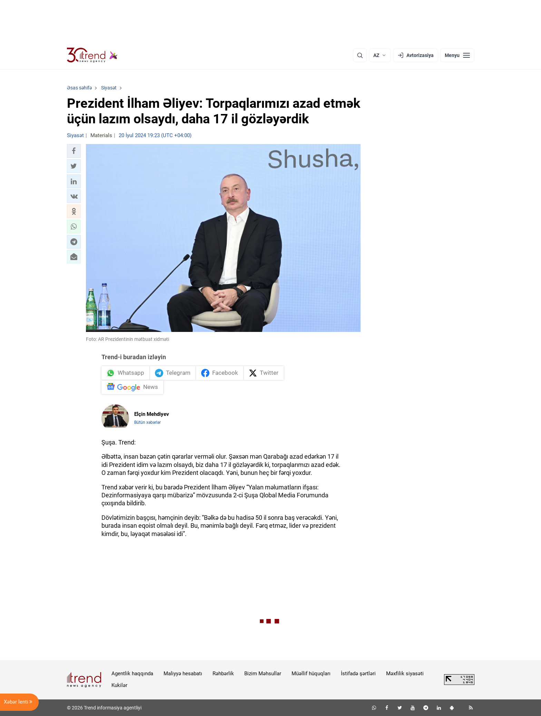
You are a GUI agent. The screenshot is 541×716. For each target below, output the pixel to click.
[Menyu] (457, 55)
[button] (74, 150)
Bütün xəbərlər (147, 422)
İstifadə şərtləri (358, 673)
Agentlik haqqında (132, 673)
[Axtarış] (360, 55)
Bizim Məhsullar (262, 673)
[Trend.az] (92, 55)
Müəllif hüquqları (311, 673)
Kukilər (119, 685)
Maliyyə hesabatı (183, 673)
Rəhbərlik (223, 673)
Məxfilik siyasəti (405, 673)
